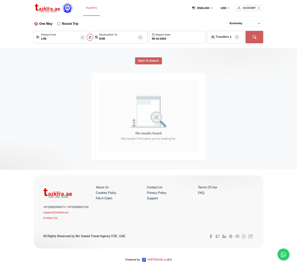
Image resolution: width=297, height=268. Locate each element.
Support (152, 198)
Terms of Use (207, 187)
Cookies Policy (106, 192)
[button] (201, 8)
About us (102, 187)
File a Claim (104, 198)
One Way (45, 23)
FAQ (201, 192)
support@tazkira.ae (55, 212)
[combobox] (62, 37)
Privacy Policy (156, 192)
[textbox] (62, 38)
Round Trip (70, 23)
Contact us (154, 187)
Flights (91, 7)
